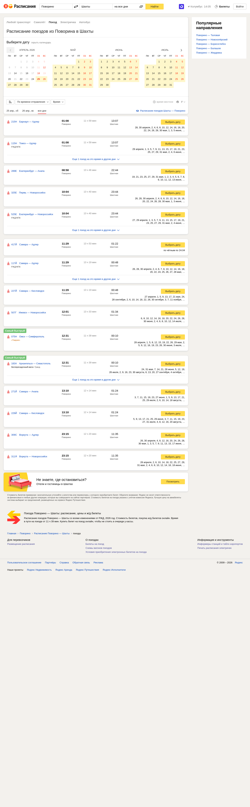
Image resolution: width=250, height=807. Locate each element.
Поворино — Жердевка (209, 52)
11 (38, 67)
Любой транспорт (19, 22)
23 (27, 79)
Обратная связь (81, 796)
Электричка (68, 22)
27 (9, 85)
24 (32, 79)
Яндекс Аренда (63, 803)
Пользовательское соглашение (24, 796)
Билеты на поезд (95, 544)
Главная (11, 533)
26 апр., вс (28, 110)
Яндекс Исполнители (114, 803)
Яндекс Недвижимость (39, 803)
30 (27, 85)
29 (21, 85)
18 (38, 73)
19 (44, 73)
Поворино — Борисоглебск (211, 44)
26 (44, 79)
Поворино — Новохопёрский (211, 39)
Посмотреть (172, 481)
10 (32, 67)
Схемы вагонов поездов (99, 548)
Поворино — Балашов (208, 48)
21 (15, 79)
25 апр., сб (12, 110)
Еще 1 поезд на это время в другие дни (95, 159)
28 (15, 85)
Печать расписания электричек (214, 548)
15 (21, 73)
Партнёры (50, 796)
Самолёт (39, 22)
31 (90, 85)
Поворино (66, 124)
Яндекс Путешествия (87, 803)
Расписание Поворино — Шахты (52, 533)
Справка (64, 796)
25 (38, 79)
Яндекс (239, 796)
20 (9, 79)
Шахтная (114, 124)
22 (21, 79)
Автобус (84, 22)
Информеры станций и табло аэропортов (220, 544)
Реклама (98, 796)
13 (9, 73)
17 (32, 73)
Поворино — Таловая (208, 35)
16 (27, 73)
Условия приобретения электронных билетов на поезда (116, 552)
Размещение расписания (21, 544)
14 (15, 73)
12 (44, 67)
